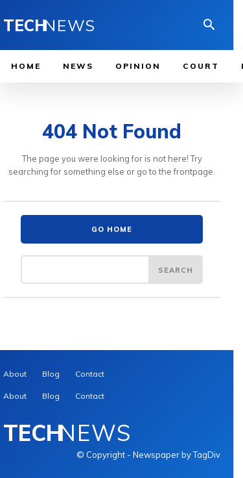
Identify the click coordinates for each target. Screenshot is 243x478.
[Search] (175, 269)
